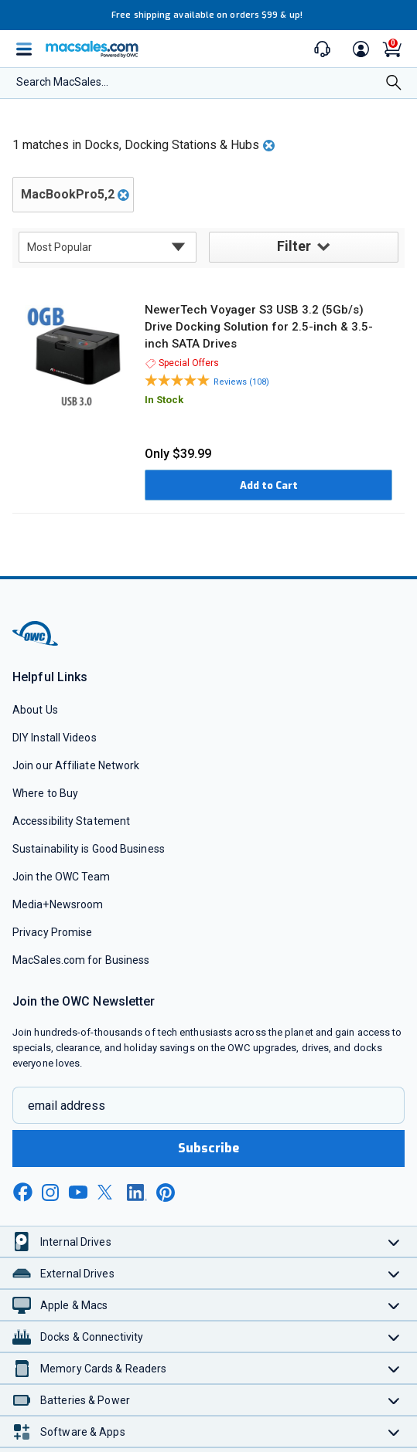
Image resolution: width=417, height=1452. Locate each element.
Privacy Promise (52, 932)
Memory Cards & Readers (103, 1368)
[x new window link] (107, 1192)
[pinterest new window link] (165, 1192)
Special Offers (182, 363)
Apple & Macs (74, 1305)
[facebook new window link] (22, 1192)
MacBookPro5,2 (68, 194)
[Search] (394, 84)
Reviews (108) (241, 382)
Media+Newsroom (57, 904)
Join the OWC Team (61, 876)
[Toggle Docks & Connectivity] (394, 1336)
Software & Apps (82, 1432)
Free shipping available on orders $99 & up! (206, 15)
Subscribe (209, 1148)
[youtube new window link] (78, 1192)
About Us (35, 710)
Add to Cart (269, 485)
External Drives (77, 1273)
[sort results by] (108, 247)
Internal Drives (75, 1242)
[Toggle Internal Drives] (394, 1241)
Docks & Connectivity (91, 1337)
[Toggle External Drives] (394, 1273)
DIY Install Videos (54, 737)
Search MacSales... (62, 82)
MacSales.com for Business (80, 960)
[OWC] (36, 643)
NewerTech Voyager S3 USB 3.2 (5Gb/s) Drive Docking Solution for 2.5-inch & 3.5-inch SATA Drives (259, 327)
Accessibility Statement (71, 821)
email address (66, 1105)
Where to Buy (45, 793)
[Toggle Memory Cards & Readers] (394, 1368)
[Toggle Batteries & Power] (394, 1400)
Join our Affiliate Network (75, 765)
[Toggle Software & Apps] (394, 1431)
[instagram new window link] (50, 1192)
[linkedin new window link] (137, 1192)
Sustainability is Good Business (88, 849)
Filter (303, 247)
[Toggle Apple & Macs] (394, 1305)
